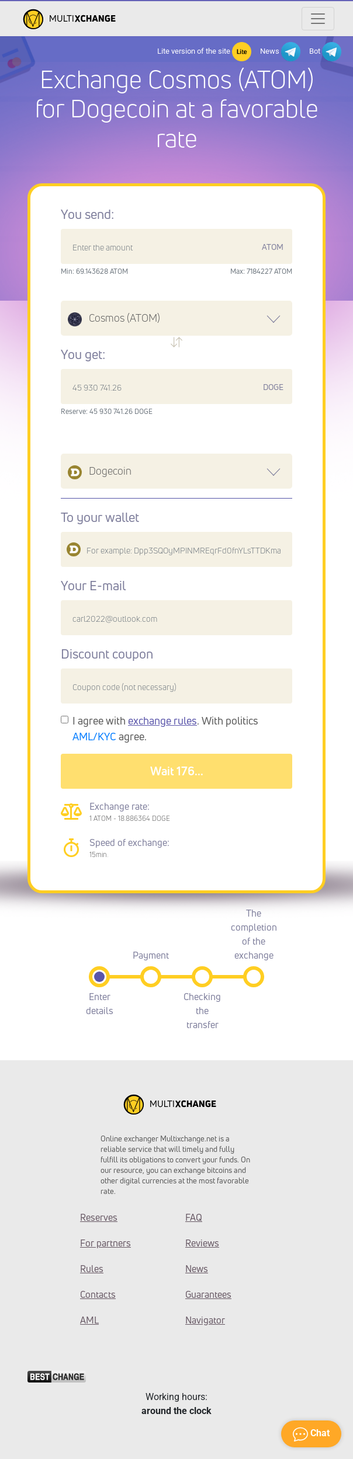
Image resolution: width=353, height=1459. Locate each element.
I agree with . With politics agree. (165, 728)
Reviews (202, 1243)
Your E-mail (93, 585)
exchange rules (162, 720)
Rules (91, 1268)
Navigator (205, 1320)
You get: (83, 354)
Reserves (98, 1217)
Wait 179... (176, 771)
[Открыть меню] (318, 18)
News (280, 51)
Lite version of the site (204, 51)
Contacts (98, 1294)
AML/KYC (94, 736)
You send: (87, 214)
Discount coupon (107, 654)
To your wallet (100, 517)
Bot (325, 51)
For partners (105, 1243)
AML (89, 1320)
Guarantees (208, 1294)
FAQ (193, 1217)
